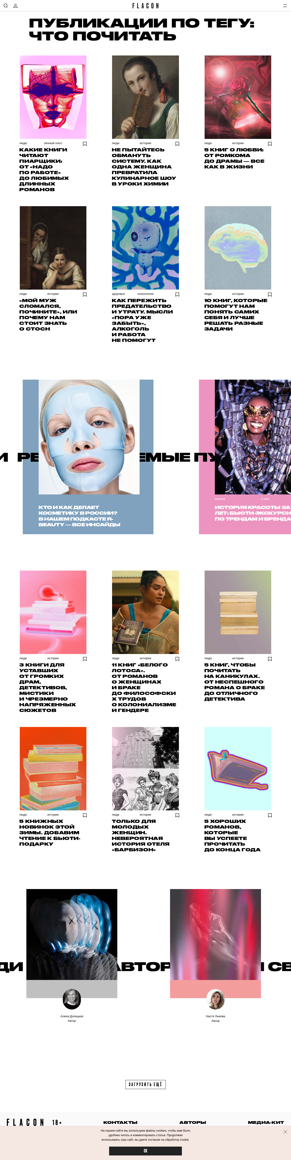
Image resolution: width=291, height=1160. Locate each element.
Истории (145, 143)
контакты (120, 1122)
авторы (192, 1122)
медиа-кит (266, 1122)
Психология (145, 294)
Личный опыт (53, 143)
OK (145, 1151)
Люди (23, 143)
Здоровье (118, 294)
